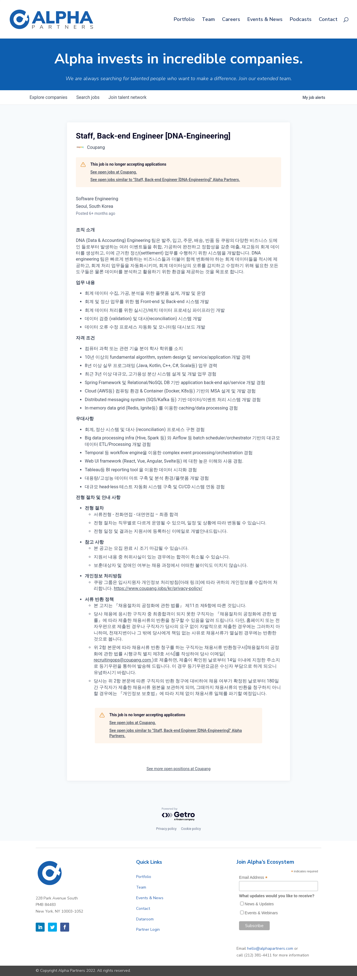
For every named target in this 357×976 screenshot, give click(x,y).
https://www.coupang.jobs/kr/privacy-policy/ (158, 588)
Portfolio (184, 20)
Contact (328, 20)
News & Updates (259, 904)
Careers (231, 20)
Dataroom (145, 919)
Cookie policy (191, 829)
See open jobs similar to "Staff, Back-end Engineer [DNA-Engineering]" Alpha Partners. (165, 179)
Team (208, 20)
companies (48, 97)
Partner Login (148, 929)
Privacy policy (166, 829)
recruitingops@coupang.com (123, 660)
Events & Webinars (261, 913)
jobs (87, 97)
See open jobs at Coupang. (113, 172)
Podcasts (301, 20)
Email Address (253, 877)
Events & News (265, 20)
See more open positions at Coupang (178, 768)
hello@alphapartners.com (270, 948)
